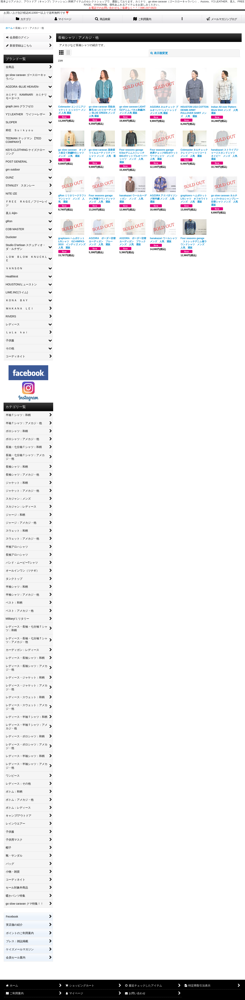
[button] (103, 19)
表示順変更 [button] (159, 53)
